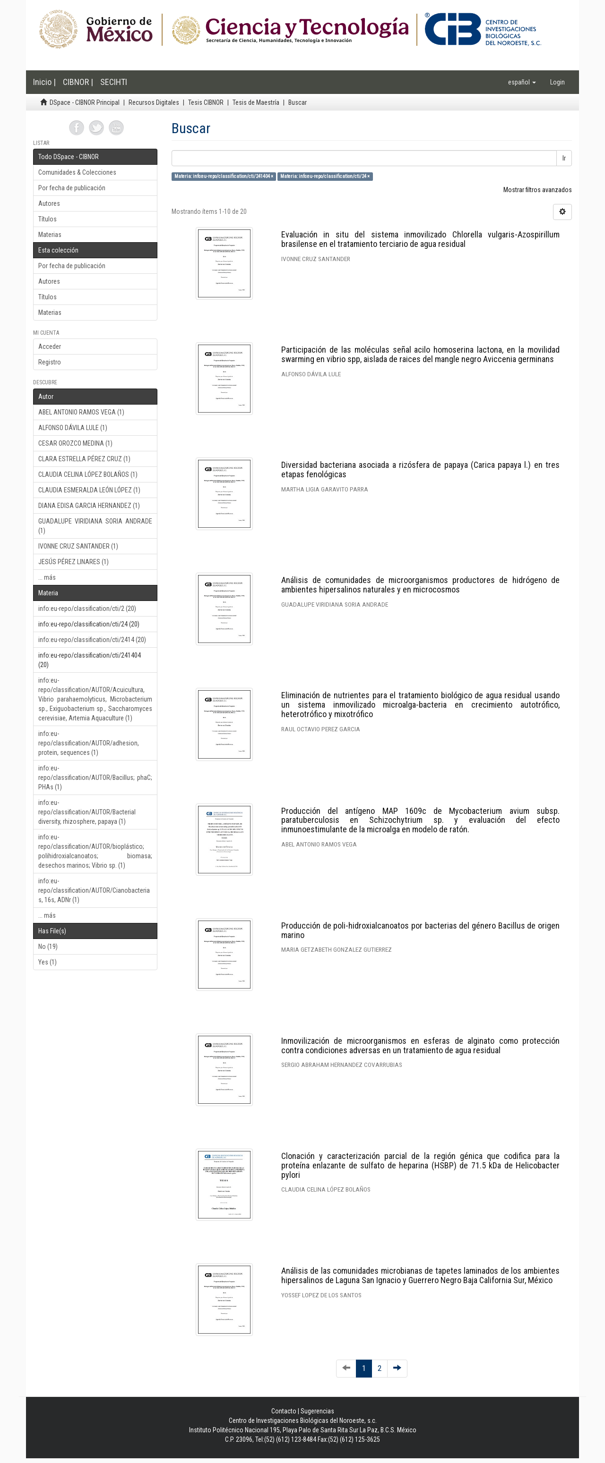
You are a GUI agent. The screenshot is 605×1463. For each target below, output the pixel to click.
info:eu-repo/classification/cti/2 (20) (87, 608)
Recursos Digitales (154, 102)
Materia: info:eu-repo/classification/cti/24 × (325, 176)
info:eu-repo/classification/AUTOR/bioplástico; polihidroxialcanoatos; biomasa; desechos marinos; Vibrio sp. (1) (95, 851)
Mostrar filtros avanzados (537, 190)
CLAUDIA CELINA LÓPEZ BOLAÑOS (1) (88, 474)
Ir (564, 158)
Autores (49, 203)
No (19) (48, 946)
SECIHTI (113, 82)
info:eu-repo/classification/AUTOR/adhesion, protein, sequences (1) (88, 743)
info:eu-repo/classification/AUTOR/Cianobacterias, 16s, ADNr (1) (94, 890)
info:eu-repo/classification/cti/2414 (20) (92, 639)
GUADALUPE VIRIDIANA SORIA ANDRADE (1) (95, 525)
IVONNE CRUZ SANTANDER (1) (78, 546)
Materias (49, 234)
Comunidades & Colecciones (77, 172)
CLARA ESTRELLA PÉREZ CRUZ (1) (84, 459)
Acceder (49, 346)
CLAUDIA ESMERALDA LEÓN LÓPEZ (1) (89, 490)
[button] (522, 82)
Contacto (283, 1411)
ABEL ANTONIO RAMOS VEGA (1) (81, 412)
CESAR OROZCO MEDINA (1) (75, 443)
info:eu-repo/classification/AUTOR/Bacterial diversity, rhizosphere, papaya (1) (87, 812)
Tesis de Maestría (256, 102)
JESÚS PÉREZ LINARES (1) (73, 562)
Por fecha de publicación (71, 188)
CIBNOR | (78, 82)
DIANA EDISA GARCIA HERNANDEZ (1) (89, 505)
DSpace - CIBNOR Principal (85, 102)
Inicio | (44, 82)
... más (47, 577)
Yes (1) (47, 962)
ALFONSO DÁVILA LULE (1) (72, 427)
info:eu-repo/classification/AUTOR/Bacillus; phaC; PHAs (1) (95, 777)
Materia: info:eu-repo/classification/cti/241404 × (223, 176)
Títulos (47, 219)
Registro (49, 362)
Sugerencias (317, 1411)
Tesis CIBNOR (206, 102)
